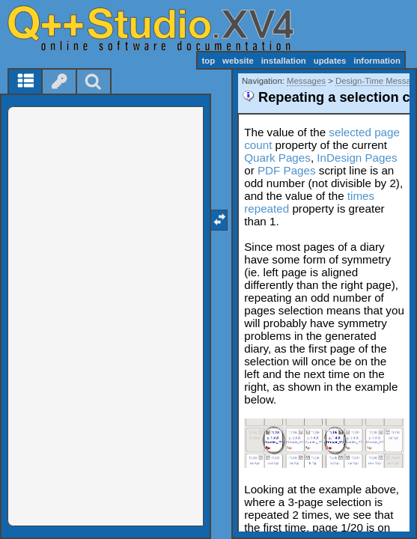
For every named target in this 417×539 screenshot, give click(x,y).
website (238, 60)
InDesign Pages (357, 157)
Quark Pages (277, 157)
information (377, 60)
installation (283, 60)
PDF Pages (287, 170)
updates (330, 60)
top (208, 60)
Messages (306, 80)
